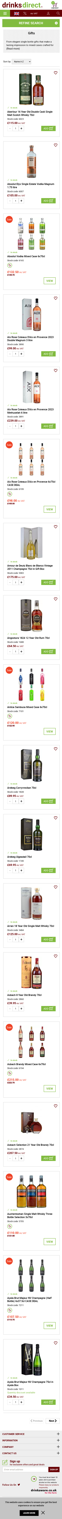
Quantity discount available (21, 1392)
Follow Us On (9, 1484)
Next (51, 1421)
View (49, 281)
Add (46, 128)
